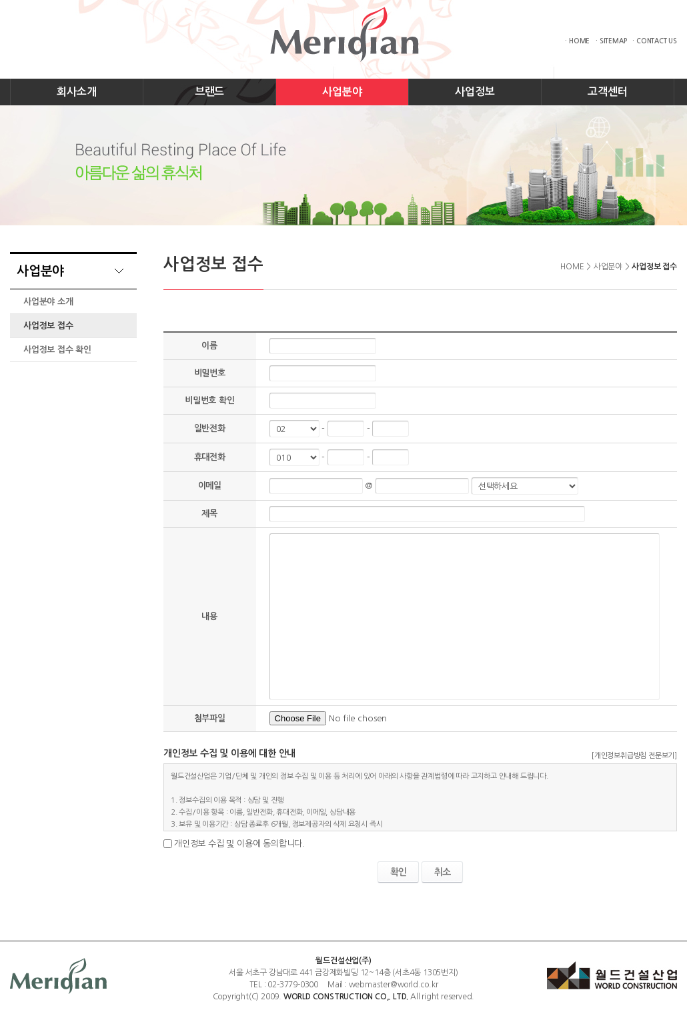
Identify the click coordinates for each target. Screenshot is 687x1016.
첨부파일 (209, 718)
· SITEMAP (611, 41)
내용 (209, 616)
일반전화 (209, 428)
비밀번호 (209, 373)
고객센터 (607, 92)
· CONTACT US (654, 41)
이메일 (209, 485)
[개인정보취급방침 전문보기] (634, 755)
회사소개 (76, 92)
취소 (442, 872)
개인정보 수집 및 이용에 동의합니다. (239, 843)
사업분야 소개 (48, 301)
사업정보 (474, 92)
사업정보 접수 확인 (57, 349)
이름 (209, 345)
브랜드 (209, 92)
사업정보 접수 (48, 325)
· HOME (577, 41)
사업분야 (342, 92)
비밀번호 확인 (210, 400)
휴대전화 (209, 457)
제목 (209, 513)
